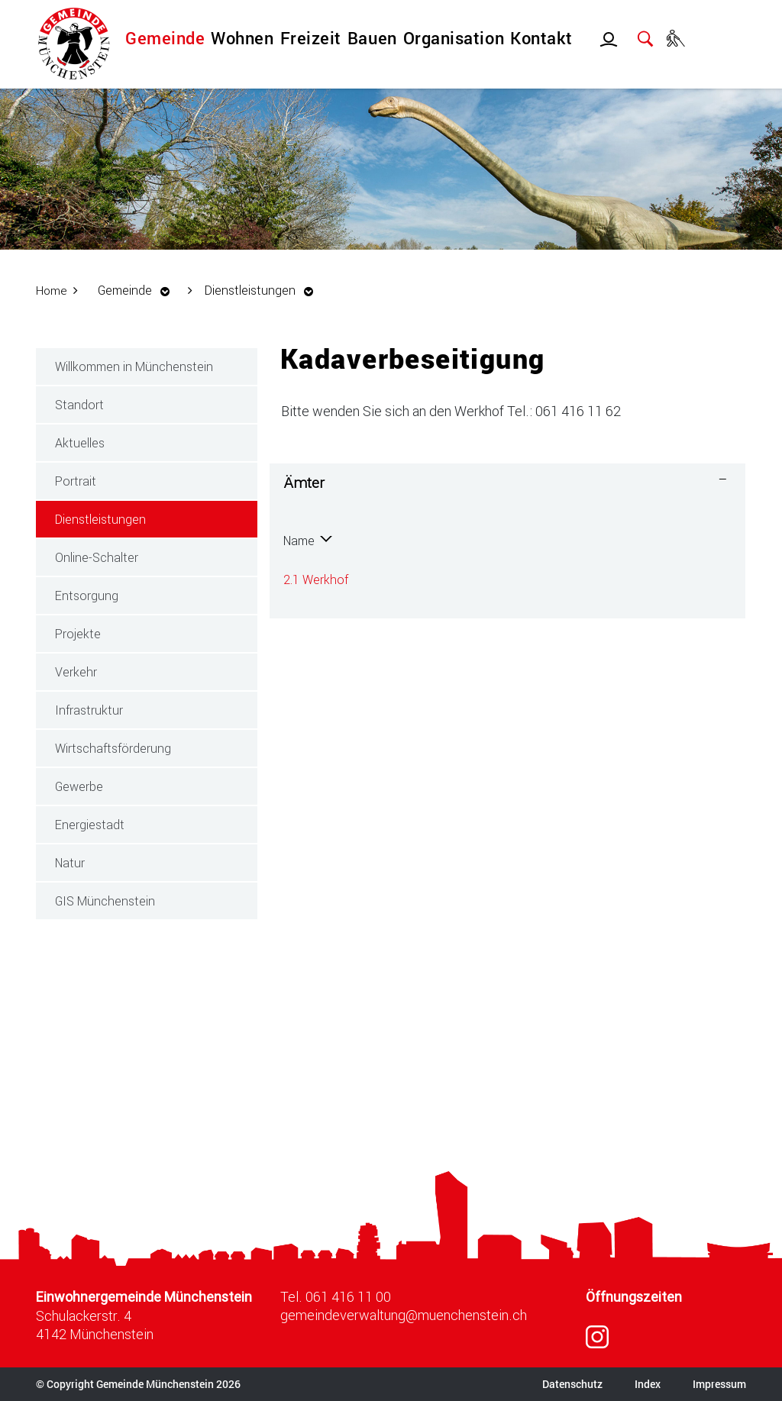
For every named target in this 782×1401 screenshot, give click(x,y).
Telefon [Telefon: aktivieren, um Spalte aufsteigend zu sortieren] (411, 540)
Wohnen (242, 38)
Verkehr (76, 671)
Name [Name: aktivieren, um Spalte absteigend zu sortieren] (299, 540)
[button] (139, 290)
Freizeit (310, 38)
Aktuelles (80, 442)
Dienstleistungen (135, 518)
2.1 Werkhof (315, 579)
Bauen (372, 38)
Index (648, 1384)
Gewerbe (79, 786)
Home (52, 290)
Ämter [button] (304, 482)
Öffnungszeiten (634, 1297)
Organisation (453, 38)
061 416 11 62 (430, 579)
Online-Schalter (96, 557)
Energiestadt (89, 824)
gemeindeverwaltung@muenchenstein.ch (403, 1315)
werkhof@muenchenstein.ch (593, 579)
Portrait (75, 481)
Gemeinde (165, 38)
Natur (70, 862)
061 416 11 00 (348, 1296)
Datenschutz (572, 1384)
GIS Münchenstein (105, 901)
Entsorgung (86, 595)
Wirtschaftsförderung (113, 748)
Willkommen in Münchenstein (134, 366)
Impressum (719, 1384)
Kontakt (541, 38)
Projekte (78, 633)
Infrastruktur (89, 710)
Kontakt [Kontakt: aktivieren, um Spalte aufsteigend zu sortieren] (537, 540)
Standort (79, 404)
